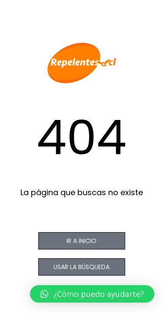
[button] (92, 294)
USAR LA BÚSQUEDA (81, 267)
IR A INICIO (81, 240)
